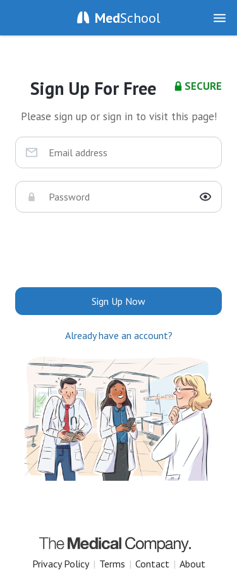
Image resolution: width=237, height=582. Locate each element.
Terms (112, 563)
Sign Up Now (118, 301)
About (192, 563)
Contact (152, 563)
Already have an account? (119, 335)
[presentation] (119, 250)
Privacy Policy (60, 563)
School (128, 18)
